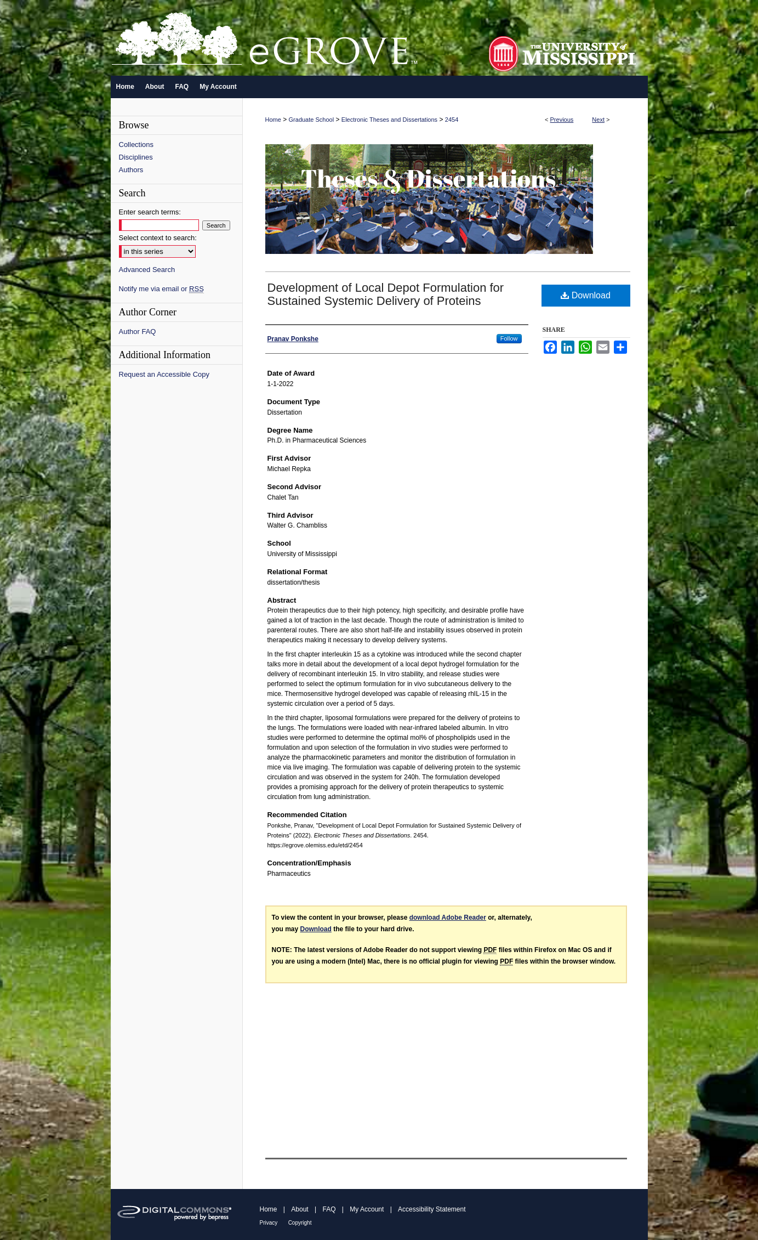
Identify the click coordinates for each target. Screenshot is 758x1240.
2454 (451, 119)
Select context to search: (158, 238)
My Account (367, 1209)
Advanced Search (147, 269)
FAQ (328, 1209)
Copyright (300, 1223)
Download (586, 295)
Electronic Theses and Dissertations (389, 119)
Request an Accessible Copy (164, 374)
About (299, 1209)
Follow (509, 338)
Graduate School (311, 119)
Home (273, 119)
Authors (131, 170)
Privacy (269, 1223)
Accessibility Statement (431, 1209)
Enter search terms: (150, 212)
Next (598, 119)
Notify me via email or (161, 289)
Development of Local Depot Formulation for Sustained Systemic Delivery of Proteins (385, 294)
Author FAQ (137, 331)
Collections (136, 144)
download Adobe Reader (447, 917)
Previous (562, 119)
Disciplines (136, 157)
